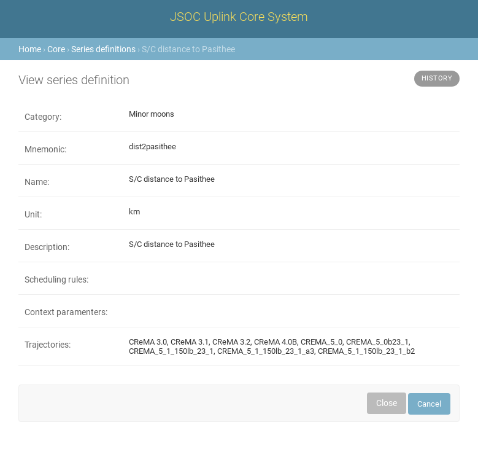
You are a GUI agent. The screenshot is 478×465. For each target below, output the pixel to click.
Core (56, 49)
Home (29, 49)
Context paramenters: (66, 312)
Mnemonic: (45, 149)
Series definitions (103, 49)
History (437, 78)
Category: (43, 117)
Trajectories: (48, 345)
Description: (47, 247)
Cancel (429, 403)
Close (386, 403)
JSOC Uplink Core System (239, 16)
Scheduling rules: (56, 279)
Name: (37, 182)
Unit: (33, 214)
